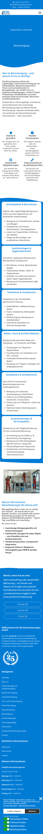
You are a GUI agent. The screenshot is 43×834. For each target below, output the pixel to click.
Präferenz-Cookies (18, 822)
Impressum (6, 747)
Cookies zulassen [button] (14, 811)
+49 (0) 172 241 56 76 (22, 2)
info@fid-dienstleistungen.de (22, 5)
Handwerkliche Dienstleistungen (14, 731)
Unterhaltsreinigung (9, 697)
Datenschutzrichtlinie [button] (26, 806)
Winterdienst (6, 727)
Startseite (5, 677)
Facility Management (9, 686)
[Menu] (39, 12)
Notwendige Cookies (19, 819)
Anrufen (22, 610)
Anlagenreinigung (8, 688)
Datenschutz (6, 751)
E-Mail (22, 616)
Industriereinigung (9, 705)
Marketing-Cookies (18, 829)
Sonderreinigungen (9, 718)
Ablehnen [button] (32, 811)
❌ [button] (41, 799)
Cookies (5, 755)
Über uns (5, 682)
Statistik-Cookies (17, 826)
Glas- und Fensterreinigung (12, 701)
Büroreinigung (7, 714)
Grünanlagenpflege (9, 722)
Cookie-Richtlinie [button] (10, 806)
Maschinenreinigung (9, 693)
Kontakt (23, 604)
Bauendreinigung (8, 710)
